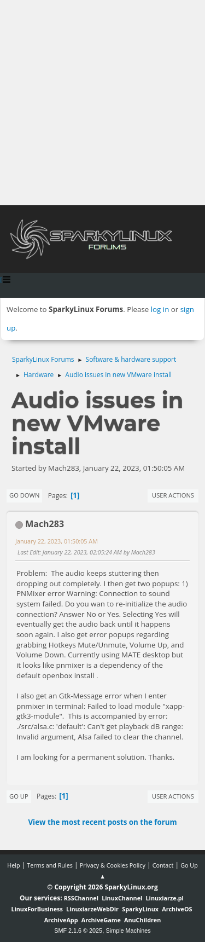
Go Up (18, 796)
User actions (173, 495)
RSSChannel (81, 898)
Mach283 (44, 524)
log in (160, 309)
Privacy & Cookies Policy (112, 865)
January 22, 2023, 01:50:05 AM (56, 541)
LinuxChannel (122, 898)
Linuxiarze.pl (165, 898)
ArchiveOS (177, 909)
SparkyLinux (140, 909)
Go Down (24, 495)
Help (13, 865)
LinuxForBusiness (36, 909)
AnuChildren (142, 920)
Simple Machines (128, 930)
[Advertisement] (102, 102)
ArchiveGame (101, 920)
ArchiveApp (61, 920)
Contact (163, 865)
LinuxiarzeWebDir (92, 909)
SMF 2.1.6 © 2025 (78, 930)
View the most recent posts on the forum (102, 822)
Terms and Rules (50, 865)
